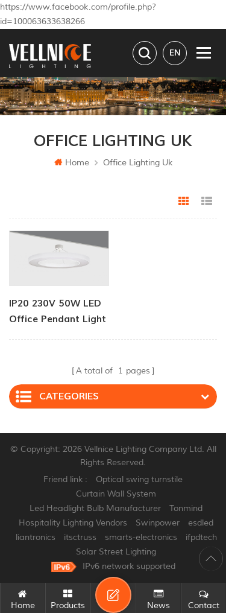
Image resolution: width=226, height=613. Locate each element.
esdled (200, 523)
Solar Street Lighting (116, 552)
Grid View (184, 201)
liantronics (35, 537)
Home (71, 162)
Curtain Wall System (116, 494)
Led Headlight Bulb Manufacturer (95, 508)
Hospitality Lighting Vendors (73, 523)
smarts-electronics (141, 537)
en (175, 53)
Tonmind (185, 508)
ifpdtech (201, 537)
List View (207, 201)
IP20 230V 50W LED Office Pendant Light (57, 311)
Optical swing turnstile (139, 479)
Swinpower (158, 523)
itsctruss (80, 537)
